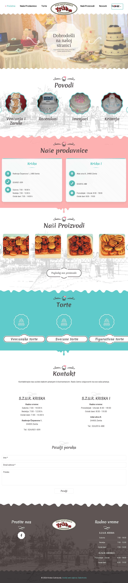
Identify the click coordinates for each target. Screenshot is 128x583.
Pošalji (64, 491)
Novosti (103, 6)
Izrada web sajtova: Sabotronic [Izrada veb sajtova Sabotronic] (74, 578)
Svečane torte (67, 339)
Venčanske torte (24, 339)
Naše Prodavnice (28, 6)
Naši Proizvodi (87, 6)
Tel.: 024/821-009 (32, 429)
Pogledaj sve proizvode (64, 273)
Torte (44, 6)
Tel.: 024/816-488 (96, 426)
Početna (11, 6)
